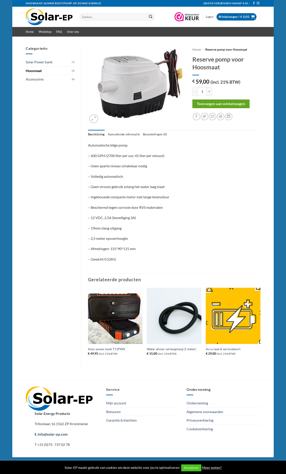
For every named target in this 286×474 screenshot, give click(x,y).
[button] (209, 16)
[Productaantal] (202, 91)
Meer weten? (212, 468)
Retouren (113, 412)
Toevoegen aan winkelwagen (221, 104)
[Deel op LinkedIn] (228, 116)
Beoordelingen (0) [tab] (155, 134)
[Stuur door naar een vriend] (212, 116)
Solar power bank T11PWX (106, 349)
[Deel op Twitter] (204, 116)
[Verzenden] (150, 17)
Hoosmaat (34, 70)
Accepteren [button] (191, 468)
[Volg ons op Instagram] (258, 3)
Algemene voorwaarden (205, 412)
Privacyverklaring (200, 420)
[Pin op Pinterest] (220, 116)
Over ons (73, 31)
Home (30, 31)
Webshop (45, 31)
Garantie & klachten (121, 420)
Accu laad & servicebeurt (223, 349)
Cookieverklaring (200, 429)
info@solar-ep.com (52, 434)
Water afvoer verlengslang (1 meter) (171, 349)
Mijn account (116, 403)
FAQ (59, 31)
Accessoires (35, 79)
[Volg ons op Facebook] (253, 3)
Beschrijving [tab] (96, 134)
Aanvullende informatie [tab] (124, 134)
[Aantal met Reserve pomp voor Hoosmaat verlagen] (195, 91)
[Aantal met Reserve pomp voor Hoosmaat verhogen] (209, 91)
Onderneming (197, 403)
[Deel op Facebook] (196, 116)
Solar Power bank (39, 62)
